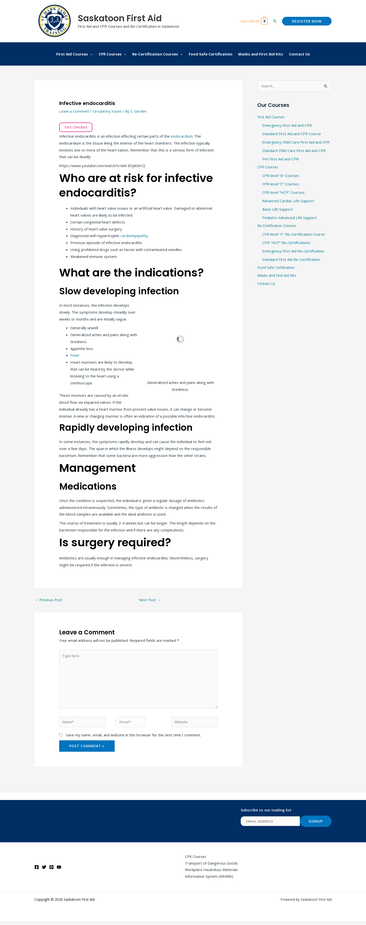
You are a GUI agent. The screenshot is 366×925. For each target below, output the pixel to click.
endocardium (182, 136)
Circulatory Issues (109, 111)
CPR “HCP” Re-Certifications (286, 242)
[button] (275, 21)
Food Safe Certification (276, 267)
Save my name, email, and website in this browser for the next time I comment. (133, 737)
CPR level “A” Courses (280, 176)
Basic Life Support (277, 209)
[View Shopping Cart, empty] (254, 21)
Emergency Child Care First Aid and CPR (296, 142)
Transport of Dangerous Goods (210, 866)
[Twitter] (44, 870)
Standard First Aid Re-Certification (291, 259)
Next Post (150, 600)
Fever (75, 355)
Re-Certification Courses (278, 226)
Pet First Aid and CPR (280, 159)
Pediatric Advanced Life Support (289, 217)
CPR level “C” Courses (280, 184)
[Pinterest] (51, 870)
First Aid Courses (271, 117)
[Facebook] (36, 870)
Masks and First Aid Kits (277, 276)
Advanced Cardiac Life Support (288, 201)
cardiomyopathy (134, 235)
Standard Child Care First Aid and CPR (294, 151)
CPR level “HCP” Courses (283, 192)
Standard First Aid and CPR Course (291, 134)
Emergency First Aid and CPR (287, 126)
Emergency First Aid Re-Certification (293, 251)
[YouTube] (59, 870)
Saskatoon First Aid (120, 18)
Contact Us (266, 284)
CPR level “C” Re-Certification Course (293, 234)
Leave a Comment (74, 111)
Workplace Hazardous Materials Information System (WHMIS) (210, 877)
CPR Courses (268, 167)
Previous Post (49, 600)
